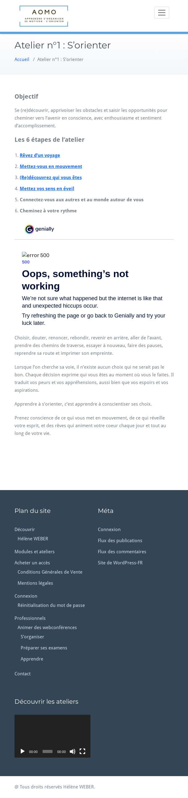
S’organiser (32, 637)
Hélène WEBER (33, 539)
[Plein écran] (82, 751)
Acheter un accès (32, 563)
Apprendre (32, 659)
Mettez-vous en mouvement (51, 166)
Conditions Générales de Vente (50, 572)
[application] (52, 736)
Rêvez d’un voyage (40, 155)
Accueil (22, 59)
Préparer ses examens (44, 648)
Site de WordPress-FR (120, 563)
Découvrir (25, 529)
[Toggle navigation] (161, 12)
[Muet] (72, 751)
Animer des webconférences (47, 627)
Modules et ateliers (35, 552)
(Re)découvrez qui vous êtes (51, 177)
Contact (23, 674)
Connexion (26, 596)
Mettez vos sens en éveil (47, 188)
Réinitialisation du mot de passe (51, 605)
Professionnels (30, 618)
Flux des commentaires (122, 552)
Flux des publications (120, 540)
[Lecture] (22, 751)
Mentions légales (35, 583)
